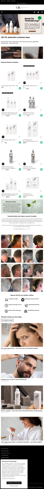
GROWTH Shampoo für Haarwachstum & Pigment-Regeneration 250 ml (9, 167)
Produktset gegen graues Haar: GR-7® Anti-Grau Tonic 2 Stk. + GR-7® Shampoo (10, 113)
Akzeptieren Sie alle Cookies (14, 482)
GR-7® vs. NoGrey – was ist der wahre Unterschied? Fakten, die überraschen (21, 412)
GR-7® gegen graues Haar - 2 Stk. (9, 139)
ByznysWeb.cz (40, 487)
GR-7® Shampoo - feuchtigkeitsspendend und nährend (30, 140)
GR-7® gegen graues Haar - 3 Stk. (30, 85)
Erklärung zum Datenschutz (8, 478)
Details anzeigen (14, 486)
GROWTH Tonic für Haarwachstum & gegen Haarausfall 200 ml (29, 167)
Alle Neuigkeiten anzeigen (8, 320)
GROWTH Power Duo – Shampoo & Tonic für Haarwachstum (29, 113)
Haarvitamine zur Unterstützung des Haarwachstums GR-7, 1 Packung (29, 195)
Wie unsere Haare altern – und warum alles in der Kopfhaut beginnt (19, 350)
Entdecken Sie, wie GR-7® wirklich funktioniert (14, 381)
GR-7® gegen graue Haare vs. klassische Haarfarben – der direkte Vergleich (21, 443)
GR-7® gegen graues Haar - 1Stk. (10, 84)
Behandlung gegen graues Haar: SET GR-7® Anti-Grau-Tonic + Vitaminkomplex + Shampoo (10, 194)
